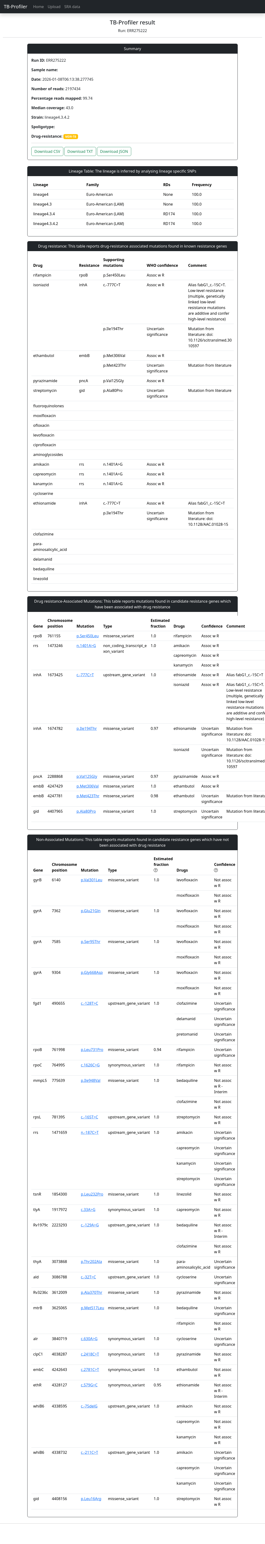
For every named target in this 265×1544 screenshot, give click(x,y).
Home (38, 6)
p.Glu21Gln (91, 910)
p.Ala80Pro (86, 811)
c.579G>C (89, 1385)
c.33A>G (88, 1209)
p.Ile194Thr (87, 728)
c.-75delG (89, 1406)
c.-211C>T (89, 1452)
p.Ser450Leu (88, 635)
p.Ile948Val (91, 1080)
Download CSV (47, 151)
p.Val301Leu (91, 879)
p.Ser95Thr (90, 941)
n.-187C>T (90, 1132)
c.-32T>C (88, 1277)
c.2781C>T (90, 1369)
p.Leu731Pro (92, 1049)
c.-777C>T (85, 674)
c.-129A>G (90, 1225)
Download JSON (114, 151)
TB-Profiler (15, 6)
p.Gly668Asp (92, 972)
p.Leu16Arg (91, 1498)
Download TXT (80, 151)
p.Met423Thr (88, 795)
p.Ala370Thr (91, 1292)
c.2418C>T (90, 1354)
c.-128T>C (89, 1003)
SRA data (72, 6)
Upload (54, 6)
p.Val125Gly (87, 776)
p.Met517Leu (92, 1307)
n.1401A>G (86, 645)
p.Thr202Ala (91, 1261)
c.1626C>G (90, 1065)
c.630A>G (89, 1338)
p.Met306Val (88, 786)
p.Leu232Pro (92, 1194)
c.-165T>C (89, 1117)
